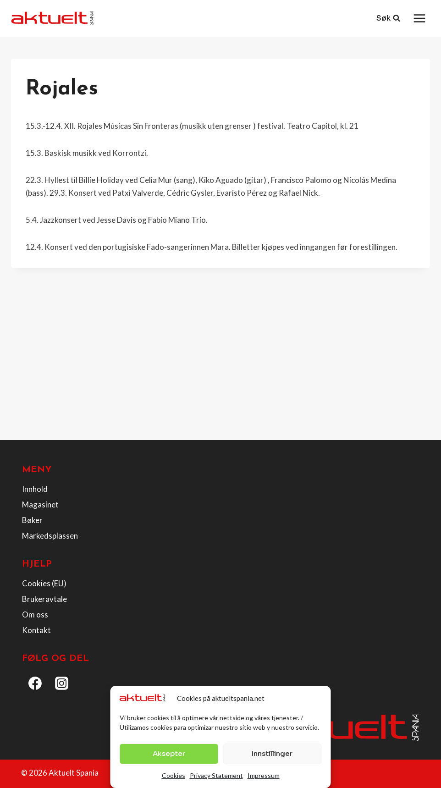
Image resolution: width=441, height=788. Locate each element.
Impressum (264, 775)
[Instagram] (62, 683)
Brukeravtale (44, 599)
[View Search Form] (388, 18)
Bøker (32, 520)
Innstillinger (272, 753)
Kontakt (36, 630)
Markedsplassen (50, 535)
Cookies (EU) (44, 583)
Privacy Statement (216, 775)
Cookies (173, 775)
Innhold (35, 489)
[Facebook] (35, 683)
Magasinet (40, 504)
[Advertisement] (220, 365)
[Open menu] (419, 18)
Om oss (35, 614)
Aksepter (169, 753)
